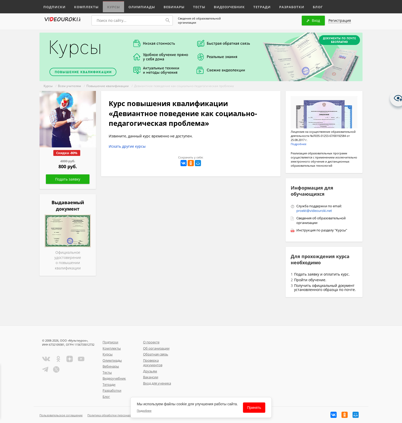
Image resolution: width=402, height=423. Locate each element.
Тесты (191, 6)
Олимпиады (136, 6)
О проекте (151, 342)
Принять (254, 408)
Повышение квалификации (107, 86)
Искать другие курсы (127, 146)
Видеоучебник (220, 6)
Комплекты (83, 6)
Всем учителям (69, 86)
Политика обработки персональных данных (118, 415)
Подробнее (298, 144)
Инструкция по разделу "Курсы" (321, 230)
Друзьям (150, 371)
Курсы (109, 6)
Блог (304, 6)
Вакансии (150, 377)
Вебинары (167, 6)
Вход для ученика (157, 383)
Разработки (279, 6)
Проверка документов (152, 363)
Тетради (250, 6)
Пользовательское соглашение (61, 415)
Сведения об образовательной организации (199, 20)
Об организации (156, 348)
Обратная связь (155, 354)
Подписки (53, 6)
